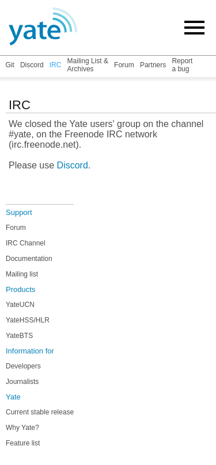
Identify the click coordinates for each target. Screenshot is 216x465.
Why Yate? (22, 428)
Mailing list (22, 274)
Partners (153, 65)
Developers (23, 366)
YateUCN (20, 305)
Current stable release (40, 412)
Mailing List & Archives (87, 65)
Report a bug (182, 65)
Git (9, 65)
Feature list (23, 443)
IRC (56, 65)
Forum (124, 65)
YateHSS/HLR (28, 320)
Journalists (22, 382)
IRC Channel (26, 243)
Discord (32, 65)
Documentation (29, 259)
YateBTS (19, 336)
